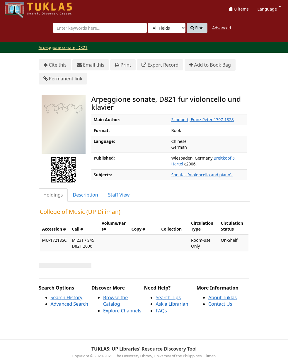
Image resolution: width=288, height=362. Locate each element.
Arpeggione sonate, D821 (63, 47)
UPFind (19, 7)
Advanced (221, 28)
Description (85, 195)
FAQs (161, 310)
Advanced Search (69, 304)
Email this (90, 65)
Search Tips (168, 297)
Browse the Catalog (115, 300)
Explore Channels (122, 310)
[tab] (53, 195)
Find (197, 28)
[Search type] (166, 28)
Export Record (160, 65)
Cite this (55, 65)
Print (123, 65)
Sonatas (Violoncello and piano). (202, 174)
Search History (67, 297)
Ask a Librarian (172, 304)
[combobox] (100, 28)
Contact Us (220, 304)
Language (269, 9)
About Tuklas (222, 297)
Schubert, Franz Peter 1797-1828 (202, 119)
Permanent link (63, 78)
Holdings (53, 195)
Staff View (119, 195)
